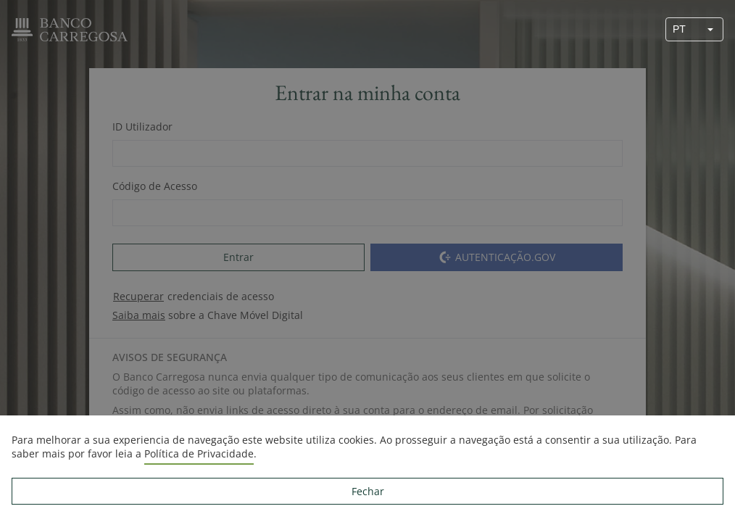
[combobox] (682, 29)
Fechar (368, 491)
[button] (710, 29)
